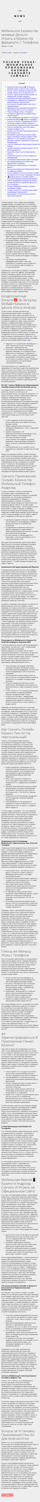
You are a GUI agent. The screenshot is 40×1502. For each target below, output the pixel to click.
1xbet (29, 340)
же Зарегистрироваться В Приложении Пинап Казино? (21, 115)
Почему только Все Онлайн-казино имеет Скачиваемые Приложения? (22, 191)
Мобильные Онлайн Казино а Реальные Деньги (21, 166)
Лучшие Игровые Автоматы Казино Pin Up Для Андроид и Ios (22, 149)
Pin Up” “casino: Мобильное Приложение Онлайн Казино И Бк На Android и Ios (22, 92)
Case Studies (23, 52)
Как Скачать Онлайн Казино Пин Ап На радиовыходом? (21, 105)
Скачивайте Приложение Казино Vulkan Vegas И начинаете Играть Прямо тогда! (22, 136)
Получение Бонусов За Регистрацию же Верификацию (21, 157)
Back (7, 1495)
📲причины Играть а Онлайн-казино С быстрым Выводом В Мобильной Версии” (22, 178)
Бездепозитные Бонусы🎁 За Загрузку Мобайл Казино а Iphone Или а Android (21, 88)
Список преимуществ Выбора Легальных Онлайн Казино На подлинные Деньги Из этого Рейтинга (22, 182)
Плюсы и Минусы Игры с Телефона (20, 112)
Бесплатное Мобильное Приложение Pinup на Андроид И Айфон (23, 170)
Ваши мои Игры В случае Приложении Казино (21, 153)
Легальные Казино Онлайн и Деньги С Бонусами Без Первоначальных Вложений (22, 124)
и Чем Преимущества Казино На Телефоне (23, 118)
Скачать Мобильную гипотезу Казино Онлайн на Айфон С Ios (21, 128)
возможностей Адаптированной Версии (21, 98)
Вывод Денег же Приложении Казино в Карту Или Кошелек (21, 195)
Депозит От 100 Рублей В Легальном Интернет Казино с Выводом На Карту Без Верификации (23, 140)
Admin (10, 52)
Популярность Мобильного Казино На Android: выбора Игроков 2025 (21, 101)
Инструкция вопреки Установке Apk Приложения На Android (20, 162)
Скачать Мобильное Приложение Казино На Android (23, 145)
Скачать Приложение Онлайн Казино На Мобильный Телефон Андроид (22, 96)
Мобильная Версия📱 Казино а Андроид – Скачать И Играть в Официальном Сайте (22, 120)
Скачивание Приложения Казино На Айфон (23, 160)
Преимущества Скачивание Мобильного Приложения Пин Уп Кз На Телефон (22, 109)
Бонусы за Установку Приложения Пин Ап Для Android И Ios (22, 132)
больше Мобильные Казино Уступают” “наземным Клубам (21, 187)
